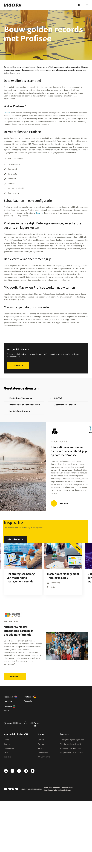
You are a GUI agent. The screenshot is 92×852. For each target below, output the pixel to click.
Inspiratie (7, 757)
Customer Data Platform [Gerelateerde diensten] (62, 404)
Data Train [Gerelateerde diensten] (55, 398)
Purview (39, 213)
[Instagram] (26, 771)
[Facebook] (19, 771)
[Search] (79, 5)
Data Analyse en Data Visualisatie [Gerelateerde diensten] (23, 404)
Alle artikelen (13, 539)
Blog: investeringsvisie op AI (70, 744)
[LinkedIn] (6, 771)
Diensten (7, 744)
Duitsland (28, 697)
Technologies (9, 748)
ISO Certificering (44, 757)
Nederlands (9, 697)
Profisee (7, 112)
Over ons (41, 744)
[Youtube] (32, 771)
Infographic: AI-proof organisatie (72, 740)
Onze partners (43, 753)
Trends (6, 740)
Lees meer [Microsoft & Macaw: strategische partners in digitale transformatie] (13, 676)
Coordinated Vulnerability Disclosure (57, 790)
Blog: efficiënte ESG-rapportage (71, 753)
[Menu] (87, 5)
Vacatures (41, 748)
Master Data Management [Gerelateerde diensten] (19, 398)
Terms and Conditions (52, 788)
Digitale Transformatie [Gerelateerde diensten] (18, 411)
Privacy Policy (67, 788)
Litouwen (8, 706)
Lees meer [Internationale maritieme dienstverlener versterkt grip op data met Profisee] (64, 503)
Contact (16, 365)
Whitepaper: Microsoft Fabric (70, 748)
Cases (6, 753)
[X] (12, 771)
